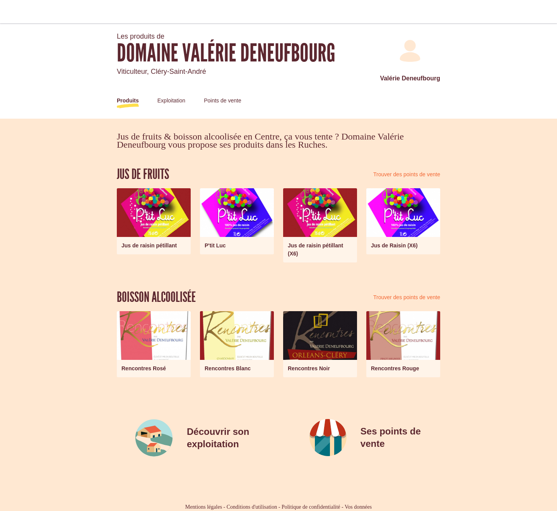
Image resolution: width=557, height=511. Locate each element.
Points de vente (222, 100)
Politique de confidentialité (311, 507)
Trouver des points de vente (406, 174)
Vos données (358, 507)
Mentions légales (203, 507)
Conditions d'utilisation (252, 507)
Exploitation (171, 100)
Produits (128, 100)
